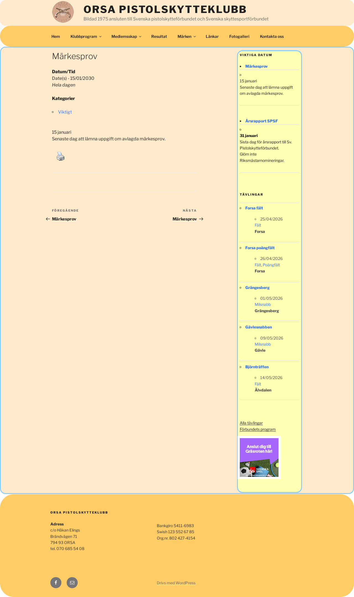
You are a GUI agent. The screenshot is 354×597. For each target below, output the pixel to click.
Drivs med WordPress (176, 582)
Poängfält (271, 264)
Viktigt (65, 112)
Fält (258, 225)
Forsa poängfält (260, 247)
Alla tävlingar (251, 422)
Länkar (212, 36)
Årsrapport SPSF (261, 121)
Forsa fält (254, 208)
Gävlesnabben (258, 327)
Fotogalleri (239, 36)
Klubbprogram (86, 36)
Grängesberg (257, 287)
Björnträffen (257, 366)
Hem (55, 36)
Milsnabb (263, 304)
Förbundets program (258, 429)
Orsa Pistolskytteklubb (165, 9)
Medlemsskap (126, 36)
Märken (187, 36)
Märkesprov (256, 66)
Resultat (159, 36)
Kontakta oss (272, 36)
